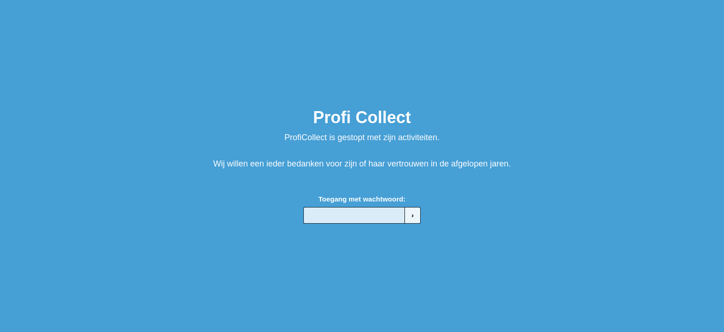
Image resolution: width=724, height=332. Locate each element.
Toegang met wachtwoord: (362, 199)
